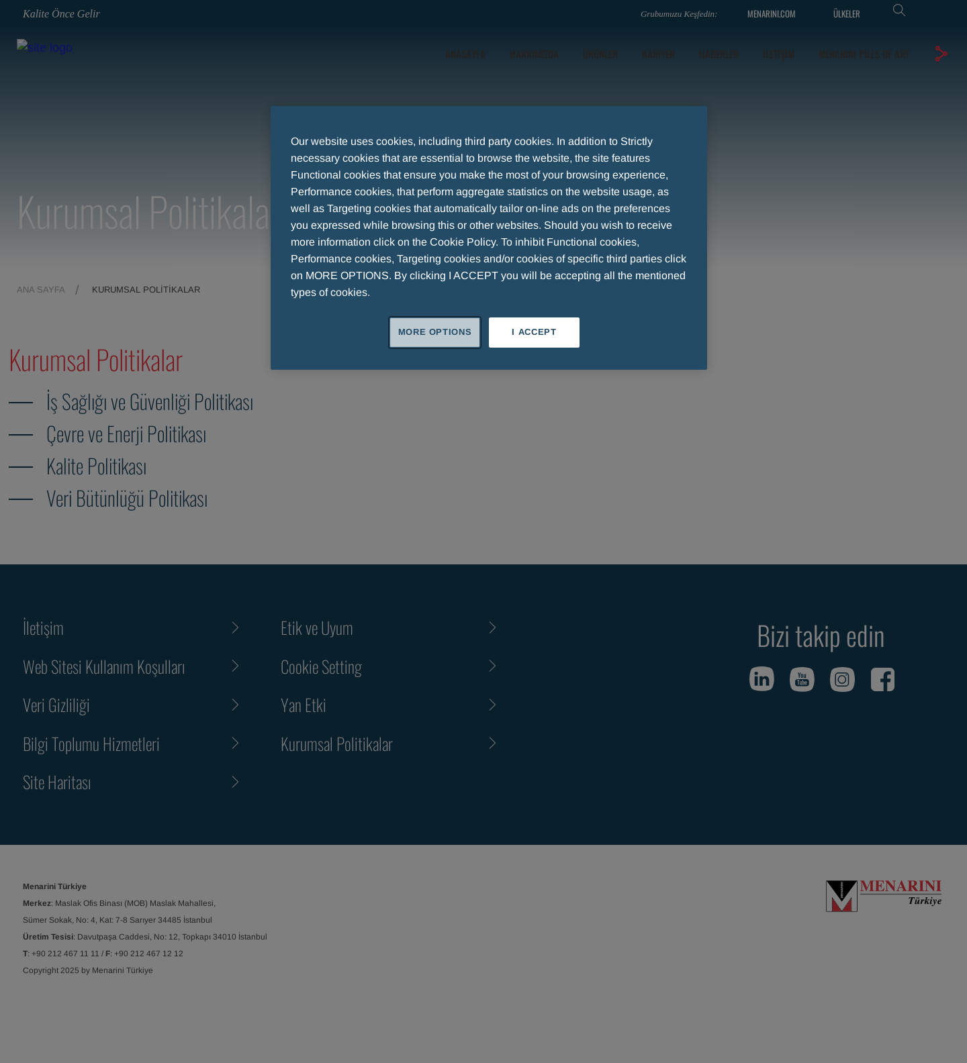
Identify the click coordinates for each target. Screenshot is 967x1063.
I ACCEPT (534, 332)
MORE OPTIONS (435, 332)
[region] (489, 237)
